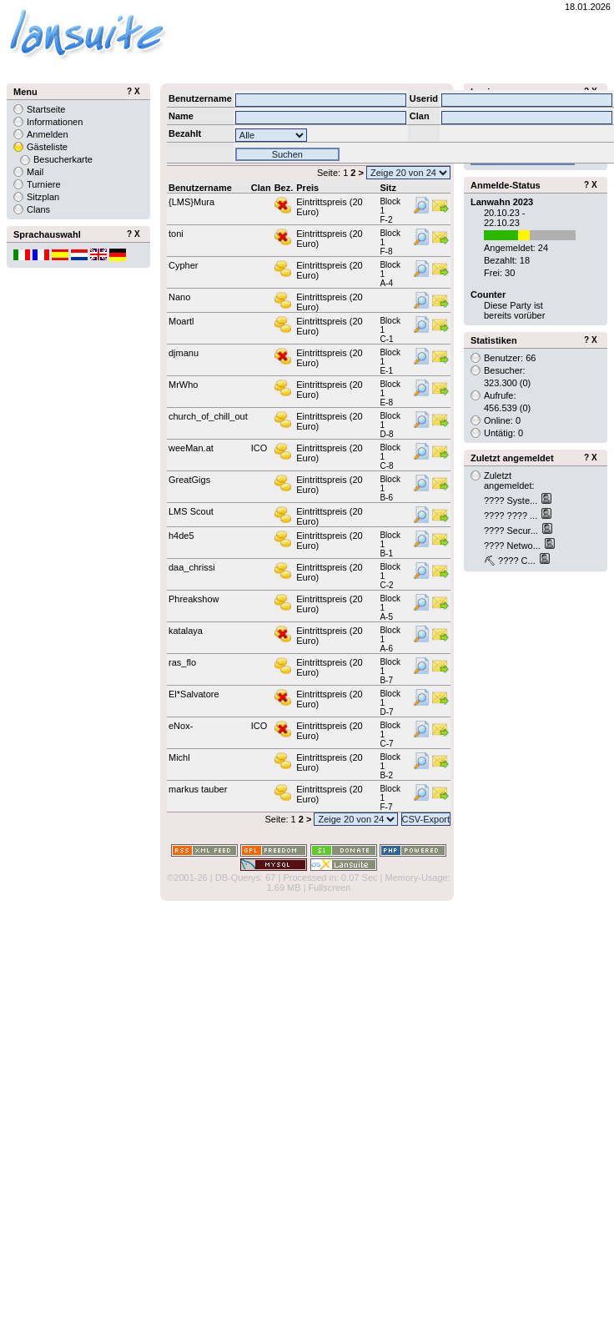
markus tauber (198, 789)
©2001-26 (187, 878)
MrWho (183, 385)
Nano (179, 297)
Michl (179, 757)
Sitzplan (43, 197)
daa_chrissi (192, 567)
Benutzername (200, 188)
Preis (307, 188)
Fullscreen (330, 888)
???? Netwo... (513, 546)
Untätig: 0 (503, 433)
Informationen (55, 122)
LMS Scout (191, 511)
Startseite (46, 109)
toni (176, 234)
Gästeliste (47, 147)
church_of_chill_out (208, 416)
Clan (261, 188)
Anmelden (47, 134)
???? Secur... (512, 531)
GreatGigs (189, 480)
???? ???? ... (512, 516)
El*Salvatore (194, 694)
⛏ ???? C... (511, 561)
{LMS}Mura (191, 202)
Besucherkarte (63, 159)
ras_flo (182, 662)
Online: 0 (502, 420)
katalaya (186, 631)
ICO (259, 448)
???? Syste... (512, 500)
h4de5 (181, 536)
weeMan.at (191, 448)
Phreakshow (194, 599)
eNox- (181, 726)
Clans (38, 209)
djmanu (184, 353)
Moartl (181, 321)
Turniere (44, 184)
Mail (35, 172)
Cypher (183, 265)
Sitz (388, 188)
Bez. (284, 188)
